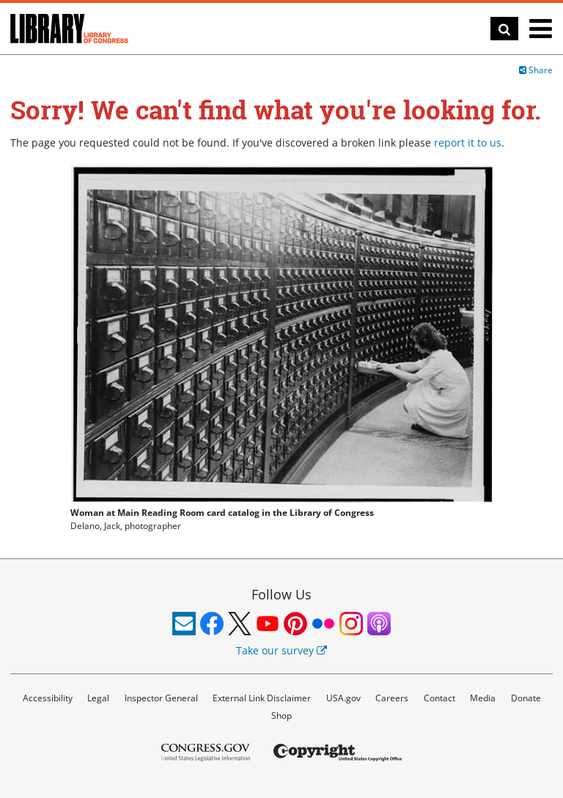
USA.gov (343, 698)
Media (483, 698)
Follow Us (281, 594)
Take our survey (281, 650)
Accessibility (48, 698)
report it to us (467, 142)
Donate (526, 698)
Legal (98, 698)
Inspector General (161, 698)
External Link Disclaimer (262, 698)
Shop (281, 715)
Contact (439, 698)
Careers (391, 698)
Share (536, 70)
